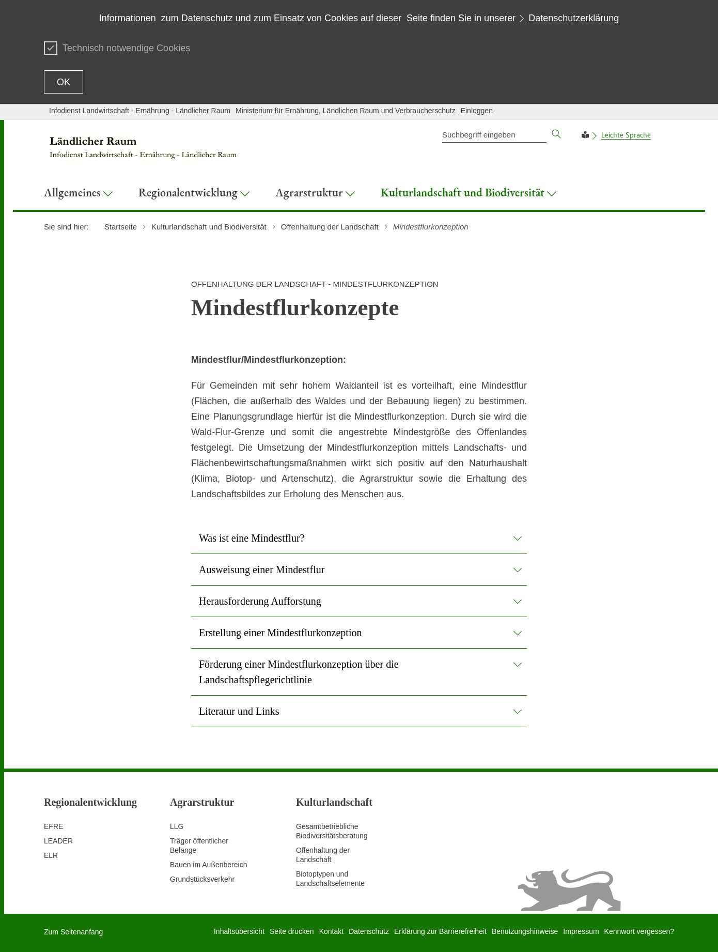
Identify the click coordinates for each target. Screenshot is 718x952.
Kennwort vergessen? (639, 931)
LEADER (58, 841)
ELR (51, 855)
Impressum (581, 931)
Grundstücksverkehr (202, 879)
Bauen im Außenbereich (208, 865)
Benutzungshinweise (525, 931)
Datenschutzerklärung (573, 18)
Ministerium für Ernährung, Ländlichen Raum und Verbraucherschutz (346, 110)
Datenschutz (369, 931)
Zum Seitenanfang (73, 932)
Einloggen (477, 110)
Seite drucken (292, 931)
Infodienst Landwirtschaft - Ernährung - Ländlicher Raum (139, 110)
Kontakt (331, 931)
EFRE (53, 826)
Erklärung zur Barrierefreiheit (440, 931)
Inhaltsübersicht (239, 931)
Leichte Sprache (626, 135)
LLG (176, 826)
